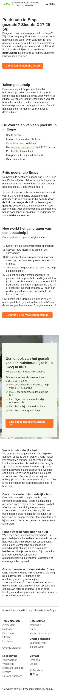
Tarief (33, 629)
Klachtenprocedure (12, 668)
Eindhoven (8, 641)
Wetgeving (8, 663)
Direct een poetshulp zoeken (23, 65)
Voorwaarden (9, 660)
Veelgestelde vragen (41, 633)
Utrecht (6, 637)
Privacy (6, 672)
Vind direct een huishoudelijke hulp (27, 423)
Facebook (38, 670)
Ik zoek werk (37, 647)
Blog (35, 674)
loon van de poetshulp (23, 147)
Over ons (35, 660)
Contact (34, 663)
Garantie (11, 143)
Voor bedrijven (38, 643)
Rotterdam (8, 629)
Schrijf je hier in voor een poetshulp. (27, 315)
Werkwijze (35, 625)
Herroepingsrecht (12, 676)
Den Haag (8, 633)
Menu (50, 4)
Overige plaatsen (11, 647)
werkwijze (14, 237)
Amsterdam (8, 625)
